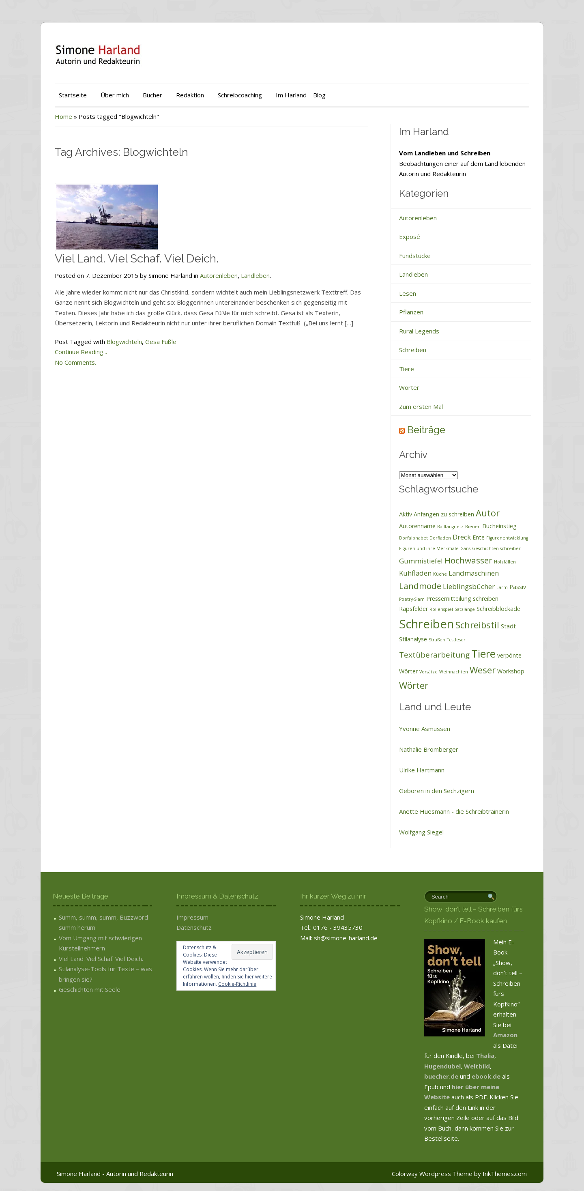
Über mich (115, 95)
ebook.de (487, 1076)
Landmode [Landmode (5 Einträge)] (420, 585)
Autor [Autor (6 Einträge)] (488, 513)
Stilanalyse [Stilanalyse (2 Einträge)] (413, 639)
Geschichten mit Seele (89, 989)
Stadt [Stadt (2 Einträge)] (508, 626)
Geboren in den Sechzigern (436, 791)
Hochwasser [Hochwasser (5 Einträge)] (468, 560)
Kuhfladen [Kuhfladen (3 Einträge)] (415, 573)
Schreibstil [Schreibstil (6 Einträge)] (477, 625)
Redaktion (190, 95)
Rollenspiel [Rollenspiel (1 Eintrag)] (441, 609)
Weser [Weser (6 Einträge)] (483, 670)
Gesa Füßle (160, 342)
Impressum (192, 917)
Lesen (407, 293)
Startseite (73, 95)
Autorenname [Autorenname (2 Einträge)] (417, 526)
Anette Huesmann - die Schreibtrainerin (454, 811)
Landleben (255, 275)
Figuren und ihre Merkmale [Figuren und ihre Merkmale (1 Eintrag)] (429, 548)
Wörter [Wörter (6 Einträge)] (413, 685)
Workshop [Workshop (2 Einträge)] (510, 671)
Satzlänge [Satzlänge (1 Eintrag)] (465, 609)
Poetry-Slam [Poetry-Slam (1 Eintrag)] (412, 599)
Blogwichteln (124, 342)
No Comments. (75, 362)
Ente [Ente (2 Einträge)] (478, 537)
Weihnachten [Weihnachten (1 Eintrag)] (453, 672)
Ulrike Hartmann (421, 770)
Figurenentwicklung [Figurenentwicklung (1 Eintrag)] (507, 538)
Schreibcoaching (240, 95)
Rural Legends (419, 331)
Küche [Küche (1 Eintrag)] (440, 574)
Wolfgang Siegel (421, 832)
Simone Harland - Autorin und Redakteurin (115, 1174)
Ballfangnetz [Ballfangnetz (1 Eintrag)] (450, 526)
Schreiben (412, 350)
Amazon (505, 1035)
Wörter (409, 387)
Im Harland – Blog (301, 95)
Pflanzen (411, 312)
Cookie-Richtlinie (237, 983)
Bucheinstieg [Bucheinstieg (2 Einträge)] (499, 526)
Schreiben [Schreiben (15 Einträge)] (426, 624)
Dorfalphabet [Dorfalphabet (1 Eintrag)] (413, 538)
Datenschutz (194, 927)
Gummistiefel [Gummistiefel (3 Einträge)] (421, 560)
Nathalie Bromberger (428, 749)
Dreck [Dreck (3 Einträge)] (462, 537)
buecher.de (441, 1076)
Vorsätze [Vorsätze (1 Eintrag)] (428, 672)
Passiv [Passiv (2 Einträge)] (517, 587)
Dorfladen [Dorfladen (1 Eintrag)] (440, 538)
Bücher (152, 95)
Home (63, 116)
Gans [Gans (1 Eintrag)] (465, 548)
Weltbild (477, 1066)
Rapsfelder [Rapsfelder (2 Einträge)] (413, 609)
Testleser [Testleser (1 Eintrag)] (456, 640)
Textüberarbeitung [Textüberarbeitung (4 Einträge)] (434, 654)
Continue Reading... (81, 352)
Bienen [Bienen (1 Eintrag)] (473, 526)
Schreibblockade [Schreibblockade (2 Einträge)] (498, 609)
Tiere (406, 369)
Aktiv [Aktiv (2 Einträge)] (405, 514)
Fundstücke (415, 256)
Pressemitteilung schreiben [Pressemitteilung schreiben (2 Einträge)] (462, 598)
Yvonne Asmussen (424, 728)
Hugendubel (442, 1066)
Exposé (409, 236)
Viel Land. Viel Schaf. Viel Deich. (137, 258)
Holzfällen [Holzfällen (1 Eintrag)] (505, 562)
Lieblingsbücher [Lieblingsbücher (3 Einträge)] (469, 586)
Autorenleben (219, 275)
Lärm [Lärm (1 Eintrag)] (502, 587)
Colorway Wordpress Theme (432, 1174)
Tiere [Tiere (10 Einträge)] (483, 653)
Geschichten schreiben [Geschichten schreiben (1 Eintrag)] (497, 548)
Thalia (485, 1055)
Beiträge (426, 430)
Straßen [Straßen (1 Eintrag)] (437, 640)
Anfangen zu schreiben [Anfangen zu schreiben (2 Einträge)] (444, 514)
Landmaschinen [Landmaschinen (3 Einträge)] (474, 573)
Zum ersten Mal (421, 406)
